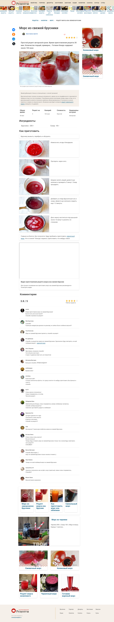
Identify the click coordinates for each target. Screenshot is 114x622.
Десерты (50, 3)
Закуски (68, 3)
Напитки (82, 3)
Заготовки (59, 3)
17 (64, 34)
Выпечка (34, 3)
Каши (75, 3)
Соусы (96, 3)
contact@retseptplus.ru (16, 617)
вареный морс (41, 343)
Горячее (42, 3)
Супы (103, 3)
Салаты (90, 3)
